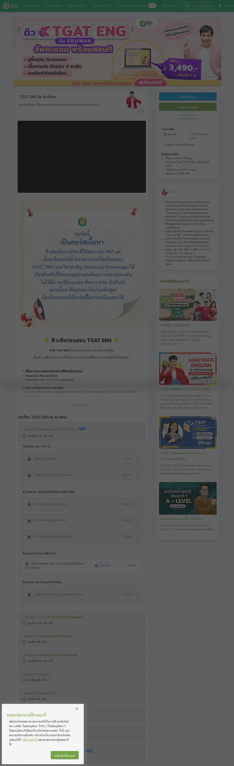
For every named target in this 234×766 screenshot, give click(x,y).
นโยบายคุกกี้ (30, 739)
